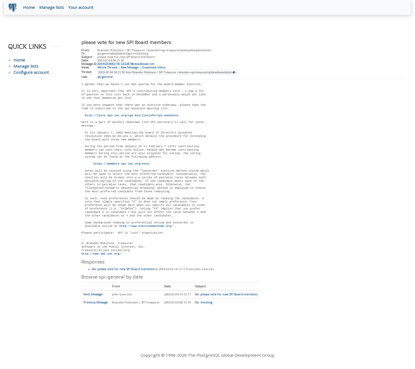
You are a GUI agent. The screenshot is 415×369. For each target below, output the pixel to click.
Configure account (31, 72)
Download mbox (154, 67)
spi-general (105, 77)
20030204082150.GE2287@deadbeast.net (125, 64)
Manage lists (51, 7)
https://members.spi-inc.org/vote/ (122, 164)
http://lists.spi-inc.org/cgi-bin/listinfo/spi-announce (131, 115)
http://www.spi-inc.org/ (101, 254)
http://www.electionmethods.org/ (146, 226)
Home (29, 7)
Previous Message (95, 303)
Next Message (92, 295)
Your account (80, 7)
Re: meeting (203, 303)
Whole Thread (107, 67)
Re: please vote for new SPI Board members (123, 269)
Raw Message (130, 67)
